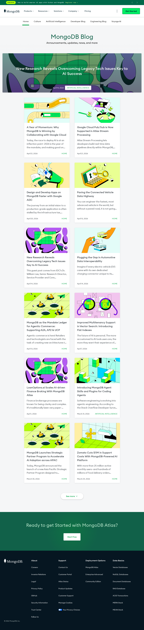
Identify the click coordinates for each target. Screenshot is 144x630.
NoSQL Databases (120, 574)
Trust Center (36, 610)
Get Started (131, 11)
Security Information (39, 603)
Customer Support (65, 595)
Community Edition (93, 581)
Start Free (72, 537)
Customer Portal (65, 574)
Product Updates (65, 588)
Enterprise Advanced (94, 574)
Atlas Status (63, 581)
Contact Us (63, 567)
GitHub (34, 595)
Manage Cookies (65, 603)
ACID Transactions (120, 595)
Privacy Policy (37, 588)
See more (72, 496)
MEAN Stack (118, 610)
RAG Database (119, 588)
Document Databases (122, 581)
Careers (34, 567)
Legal (33, 581)
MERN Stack (118, 603)
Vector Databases (120, 567)
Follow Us (35, 617)
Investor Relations (38, 574)
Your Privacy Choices (69, 610)
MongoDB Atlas (92, 567)
